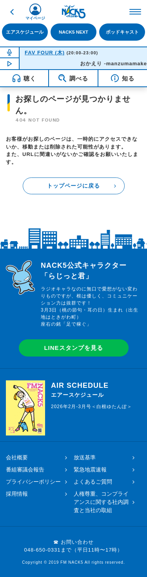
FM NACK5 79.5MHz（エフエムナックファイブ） (74, 11)
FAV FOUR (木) (45, 53)
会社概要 (17, 457)
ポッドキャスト (122, 31)
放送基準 (85, 457)
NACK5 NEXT (73, 31)
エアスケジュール (25, 31)
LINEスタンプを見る (73, 347)
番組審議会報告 (25, 469)
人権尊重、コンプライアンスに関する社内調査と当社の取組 (101, 502)
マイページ (35, 18)
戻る (12, 11)
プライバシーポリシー (33, 481)
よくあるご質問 (93, 481)
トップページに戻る (73, 186)
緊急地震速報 (90, 469)
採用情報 (17, 494)
